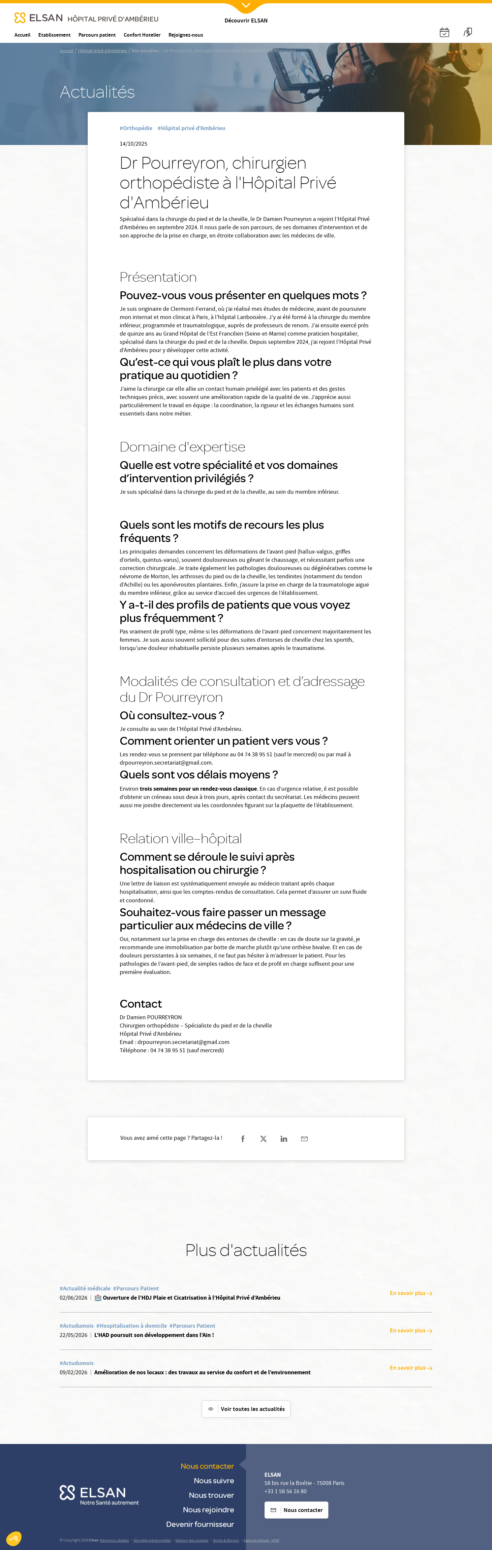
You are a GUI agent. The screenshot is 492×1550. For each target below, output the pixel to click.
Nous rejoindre (208, 1509)
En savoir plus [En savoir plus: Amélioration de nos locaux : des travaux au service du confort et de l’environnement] (411, 1368)
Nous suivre (214, 1480)
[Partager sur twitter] (263, 1139)
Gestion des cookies (191, 1541)
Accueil (67, 51)
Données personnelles (152, 1541)
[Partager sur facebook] (243, 1139)
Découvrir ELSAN (246, 21)
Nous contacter (207, 1465)
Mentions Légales (114, 1541)
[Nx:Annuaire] (444, 32)
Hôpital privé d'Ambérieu (102, 51)
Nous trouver (211, 1495)
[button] (14, 1539)
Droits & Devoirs (226, 1541)
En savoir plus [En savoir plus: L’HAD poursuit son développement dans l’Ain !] (411, 1331)
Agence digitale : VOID (261, 1541)
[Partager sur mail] (304, 1139)
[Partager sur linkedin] (284, 1139)
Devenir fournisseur (200, 1524)
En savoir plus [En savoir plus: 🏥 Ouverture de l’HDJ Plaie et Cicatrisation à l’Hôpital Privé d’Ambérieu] (411, 1294)
